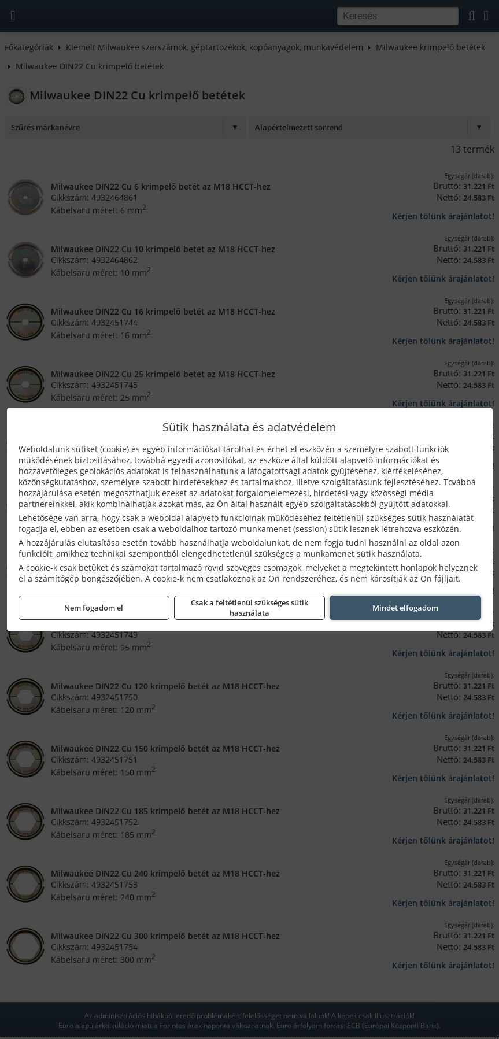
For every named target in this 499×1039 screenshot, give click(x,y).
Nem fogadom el (93, 607)
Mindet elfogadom (405, 607)
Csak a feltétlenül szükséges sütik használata (249, 607)
